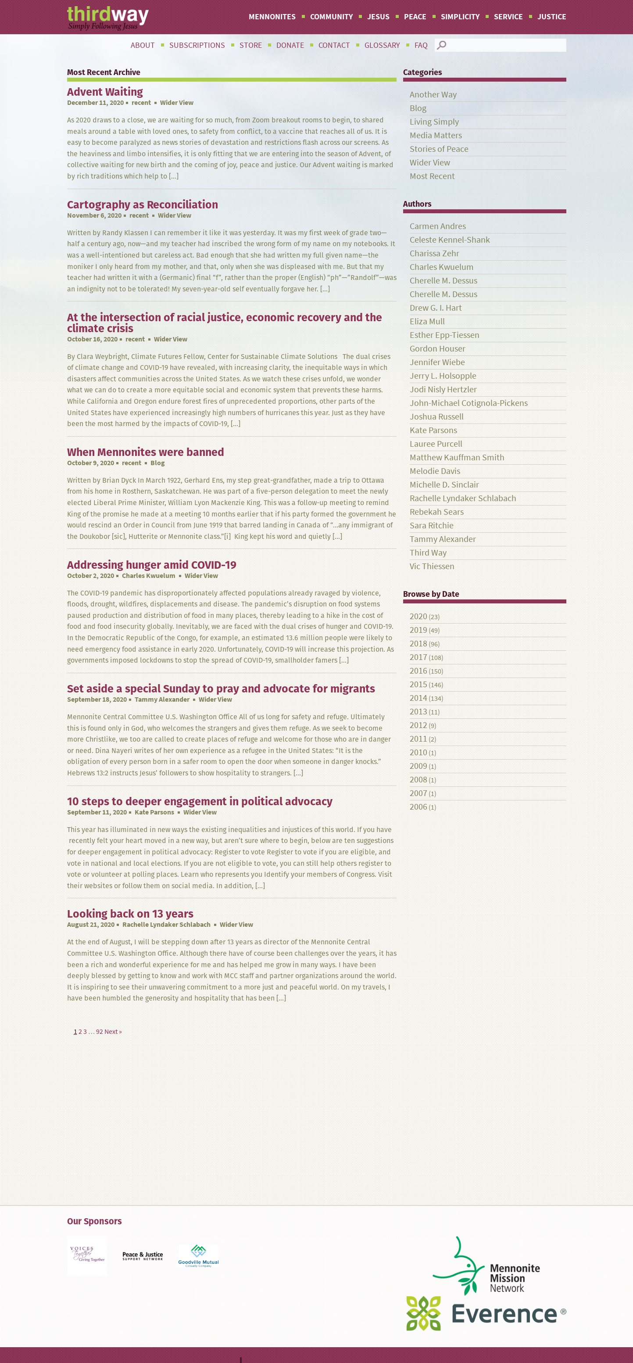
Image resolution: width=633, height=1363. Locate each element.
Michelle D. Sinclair (444, 485)
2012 (418, 725)
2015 (418, 684)
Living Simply (434, 122)
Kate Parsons (154, 812)
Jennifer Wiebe (437, 362)
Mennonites (272, 16)
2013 (418, 711)
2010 (418, 752)
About (143, 45)
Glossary (382, 45)
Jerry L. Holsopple (443, 376)
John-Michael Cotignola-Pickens (469, 403)
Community (331, 16)
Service (508, 16)
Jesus (378, 16)
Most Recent (432, 176)
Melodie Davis (435, 471)
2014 (418, 698)
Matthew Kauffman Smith (457, 457)
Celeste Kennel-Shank (450, 240)
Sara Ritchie (432, 525)
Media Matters (436, 135)
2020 (418, 616)
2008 (418, 780)
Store (251, 45)
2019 (418, 630)
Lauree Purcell (436, 444)
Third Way (428, 553)
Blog (418, 108)
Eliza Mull (427, 321)
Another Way (433, 94)
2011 (418, 739)
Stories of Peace (439, 149)
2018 (418, 643)
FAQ (421, 45)
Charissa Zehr (434, 253)
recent (141, 102)
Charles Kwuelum (148, 575)
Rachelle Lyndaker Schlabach (166, 924)
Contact (334, 45)
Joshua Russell (437, 417)
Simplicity (460, 16)
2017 (418, 657)
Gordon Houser (437, 349)
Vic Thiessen (432, 566)
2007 (418, 793)
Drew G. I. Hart (436, 308)
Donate (290, 45)
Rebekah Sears (437, 512)
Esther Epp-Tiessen (444, 335)
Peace (415, 16)
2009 (418, 766)
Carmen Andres (438, 226)
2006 (418, 807)
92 (99, 1031)
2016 (418, 671)
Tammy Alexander (162, 699)
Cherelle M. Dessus (443, 281)
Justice (551, 16)
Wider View (430, 163)
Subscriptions (197, 45)
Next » (113, 1031)
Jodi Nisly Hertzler (443, 389)
